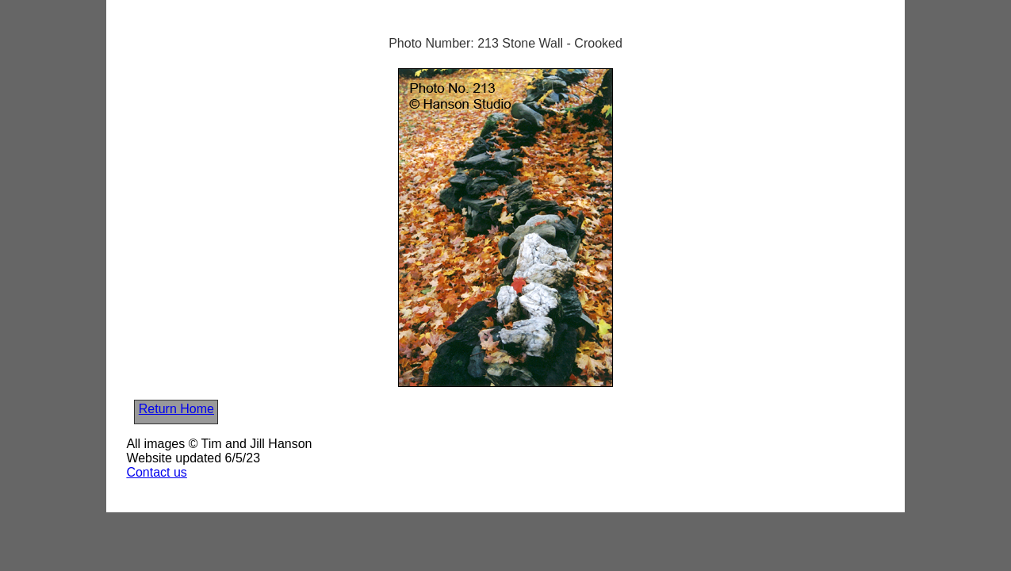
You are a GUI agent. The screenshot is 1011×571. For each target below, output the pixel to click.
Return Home (176, 409)
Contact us (156, 472)
